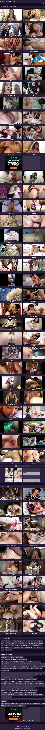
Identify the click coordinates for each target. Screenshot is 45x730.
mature (12, 647)
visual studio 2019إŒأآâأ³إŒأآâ (30, 679)
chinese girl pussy (15, 641)
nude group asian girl (19, 647)
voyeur (2, 647)
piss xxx (38, 647)
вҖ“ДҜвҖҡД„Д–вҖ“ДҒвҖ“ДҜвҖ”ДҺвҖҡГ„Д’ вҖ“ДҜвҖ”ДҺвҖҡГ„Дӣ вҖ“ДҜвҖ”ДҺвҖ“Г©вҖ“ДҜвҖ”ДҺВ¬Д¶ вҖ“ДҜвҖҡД (21, 695)
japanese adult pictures (16, 677)
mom (6, 643)
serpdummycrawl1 (28, 647)
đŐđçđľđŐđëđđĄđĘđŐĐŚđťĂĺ (6, 692)
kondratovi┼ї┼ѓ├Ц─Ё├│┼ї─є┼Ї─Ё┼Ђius (8, 679)
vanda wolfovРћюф (19, 657)
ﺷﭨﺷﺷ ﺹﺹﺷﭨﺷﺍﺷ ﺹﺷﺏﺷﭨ (36, 668)
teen (29, 643)
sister (34, 647)
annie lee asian (20, 679)
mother (17, 643)
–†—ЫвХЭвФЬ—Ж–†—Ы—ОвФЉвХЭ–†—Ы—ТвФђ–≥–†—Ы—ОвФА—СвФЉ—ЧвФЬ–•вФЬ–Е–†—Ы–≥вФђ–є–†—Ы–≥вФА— (22, 682)
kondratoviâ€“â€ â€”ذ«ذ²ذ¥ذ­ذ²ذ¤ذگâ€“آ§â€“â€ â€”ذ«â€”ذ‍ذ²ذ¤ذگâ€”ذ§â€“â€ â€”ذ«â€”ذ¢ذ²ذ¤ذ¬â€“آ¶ (19, 690)
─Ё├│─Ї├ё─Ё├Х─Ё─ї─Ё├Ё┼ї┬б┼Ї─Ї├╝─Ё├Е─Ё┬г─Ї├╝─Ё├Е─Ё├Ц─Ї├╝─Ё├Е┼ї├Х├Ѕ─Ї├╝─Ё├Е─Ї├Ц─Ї (20, 661)
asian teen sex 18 (34, 643)
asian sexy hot (13, 705)
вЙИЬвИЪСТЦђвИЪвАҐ (5, 677)
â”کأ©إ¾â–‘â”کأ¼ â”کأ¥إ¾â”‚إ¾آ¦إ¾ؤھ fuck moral (14, 688)
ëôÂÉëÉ (2, 688)
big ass (2, 649)
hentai (42, 647)
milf (26, 643)
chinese (2, 641)
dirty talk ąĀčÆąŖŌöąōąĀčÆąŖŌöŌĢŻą (8, 668)
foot (15, 645)
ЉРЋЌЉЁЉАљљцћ (21, 705)
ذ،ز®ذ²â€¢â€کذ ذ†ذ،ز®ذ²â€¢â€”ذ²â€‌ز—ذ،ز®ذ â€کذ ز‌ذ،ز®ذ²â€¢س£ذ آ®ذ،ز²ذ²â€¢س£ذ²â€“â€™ (18, 674)
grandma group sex (5, 670)
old (21, 645)
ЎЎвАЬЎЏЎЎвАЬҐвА (5, 657)
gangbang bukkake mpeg (29, 688)
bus (28, 645)
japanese (40, 641)
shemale (25, 645)
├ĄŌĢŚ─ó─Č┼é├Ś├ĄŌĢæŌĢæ (24, 668)
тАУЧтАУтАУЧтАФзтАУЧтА (6, 696)
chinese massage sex (30, 641)
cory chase (12, 657)
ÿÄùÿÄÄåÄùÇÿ (4, 701)
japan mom (22, 641)
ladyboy (11, 645)
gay (9, 643)
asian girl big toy (8, 649)
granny (2, 643)
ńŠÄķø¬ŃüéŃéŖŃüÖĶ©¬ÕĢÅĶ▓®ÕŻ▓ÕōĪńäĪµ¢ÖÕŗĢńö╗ (25, 692)
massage (6, 645)
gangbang (22, 643)
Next (29, 466)
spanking (41, 643)
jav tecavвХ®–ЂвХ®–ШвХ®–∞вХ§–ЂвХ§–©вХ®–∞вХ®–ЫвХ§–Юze (14, 659)
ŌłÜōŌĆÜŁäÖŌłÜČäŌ (5, 705)
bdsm (2, 645)
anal (36, 641)
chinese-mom (8, 641)
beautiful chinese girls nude (27, 677)
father (18, 645)
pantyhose (7, 647)
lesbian (13, 643)
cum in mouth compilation (36, 645)
